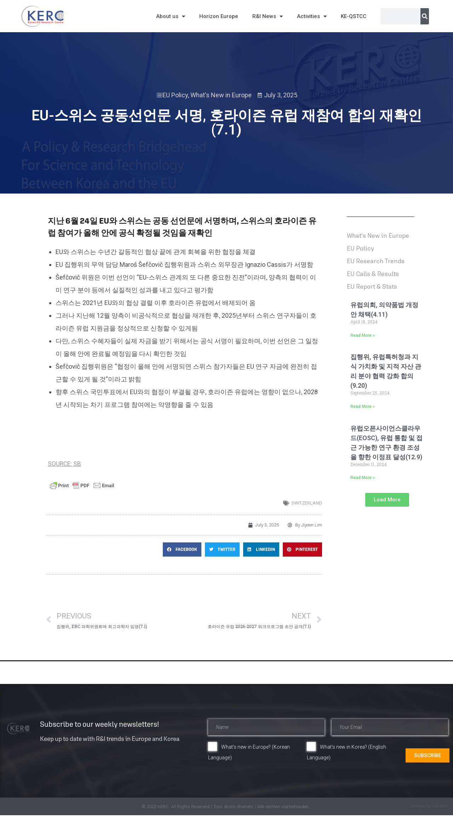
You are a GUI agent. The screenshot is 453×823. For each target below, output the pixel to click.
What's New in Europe (221, 95)
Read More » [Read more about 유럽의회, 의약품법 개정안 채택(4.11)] (362, 335)
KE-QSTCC (353, 16)
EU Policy (175, 95)
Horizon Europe (218, 16)
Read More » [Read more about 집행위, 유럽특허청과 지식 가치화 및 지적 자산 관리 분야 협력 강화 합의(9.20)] (362, 406)
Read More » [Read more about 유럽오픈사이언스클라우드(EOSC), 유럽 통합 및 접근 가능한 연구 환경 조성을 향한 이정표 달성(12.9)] (362, 477)
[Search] (424, 16)
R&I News (267, 16)
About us (170, 16)
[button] (182, 549)
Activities (312, 16)
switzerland (306, 503)
